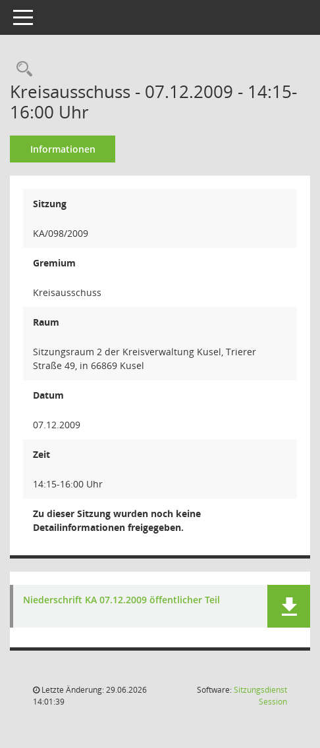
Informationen (62, 149)
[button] (288, 606)
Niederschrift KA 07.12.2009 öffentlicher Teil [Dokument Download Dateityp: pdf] (121, 600)
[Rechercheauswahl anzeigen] (21, 69)
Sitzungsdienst (260, 695)
